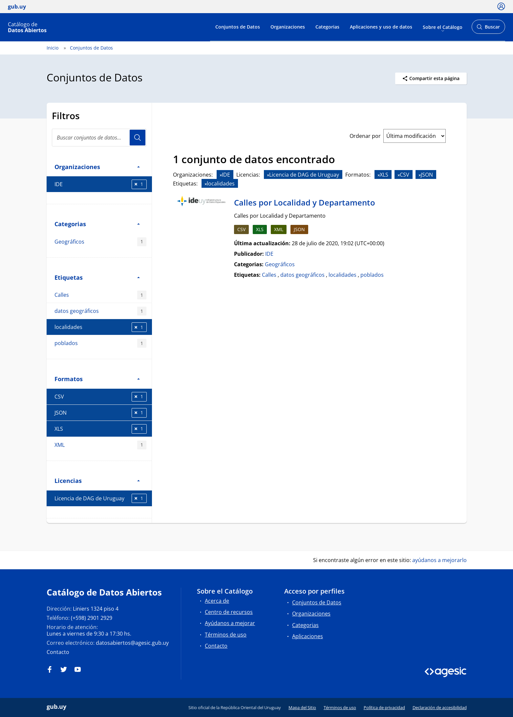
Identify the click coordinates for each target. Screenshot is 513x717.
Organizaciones (287, 27)
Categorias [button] (97, 224)
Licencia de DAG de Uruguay (100, 498)
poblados (100, 343)
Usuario (137, 137)
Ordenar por (365, 136)
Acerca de (217, 600)
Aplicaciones (307, 636)
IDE (100, 184)
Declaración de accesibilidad (440, 707)
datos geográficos (100, 311)
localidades (100, 327)
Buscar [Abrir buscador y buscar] (488, 29)
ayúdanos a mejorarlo (439, 560)
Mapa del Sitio (302, 707)
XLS (100, 429)
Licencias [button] (97, 480)
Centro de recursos (229, 612)
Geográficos (100, 241)
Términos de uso (225, 634)
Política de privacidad (384, 707)
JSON (100, 413)
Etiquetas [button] (97, 277)
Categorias (327, 27)
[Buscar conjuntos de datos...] (99, 137)
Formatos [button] (97, 379)
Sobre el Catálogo (442, 27)
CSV (100, 397)
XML (100, 445)
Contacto (58, 652)
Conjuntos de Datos (237, 27)
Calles (100, 295)
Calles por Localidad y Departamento (304, 202)
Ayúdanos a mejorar (230, 623)
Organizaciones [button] (97, 167)
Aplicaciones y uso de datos (381, 27)
